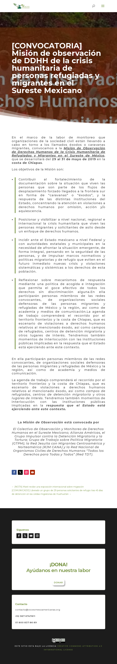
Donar (58, 582)
